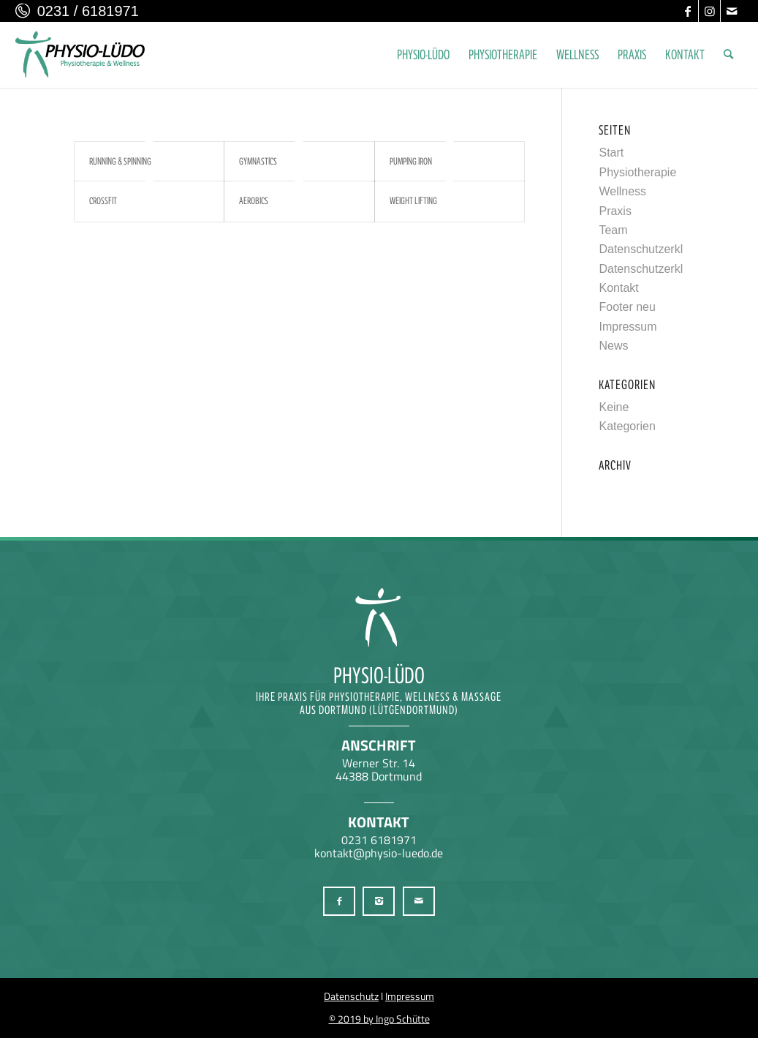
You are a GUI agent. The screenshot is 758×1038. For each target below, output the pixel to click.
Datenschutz (351, 996)
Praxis (615, 211)
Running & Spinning (120, 161)
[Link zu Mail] (732, 11)
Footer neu (627, 307)
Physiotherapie (637, 172)
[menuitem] (423, 55)
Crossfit (103, 201)
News (613, 345)
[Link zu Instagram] (709, 11)
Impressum (627, 326)
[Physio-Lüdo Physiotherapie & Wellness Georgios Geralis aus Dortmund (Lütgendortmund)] (80, 55)
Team (613, 230)
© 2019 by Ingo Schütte (379, 1018)
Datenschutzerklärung (656, 249)
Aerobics (253, 201)
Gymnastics (258, 161)
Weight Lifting (413, 201)
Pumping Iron (411, 161)
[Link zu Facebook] (687, 11)
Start (611, 152)
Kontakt (618, 288)
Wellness (622, 191)
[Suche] (728, 55)
